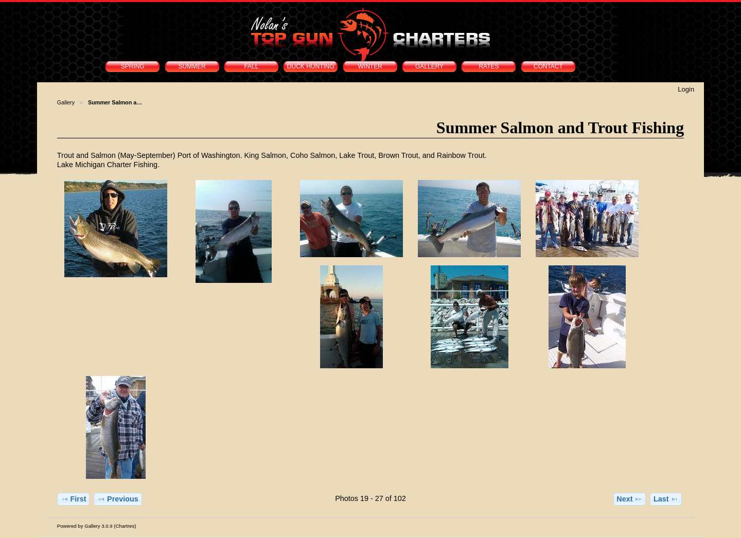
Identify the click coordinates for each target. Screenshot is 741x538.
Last (666, 499)
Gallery (66, 102)
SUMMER (191, 66)
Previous (117, 499)
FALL (251, 66)
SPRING (133, 66)
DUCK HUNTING (310, 66)
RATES (489, 66)
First (73, 499)
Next (629, 499)
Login (686, 89)
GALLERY (429, 66)
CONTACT (548, 66)
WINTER (370, 66)
